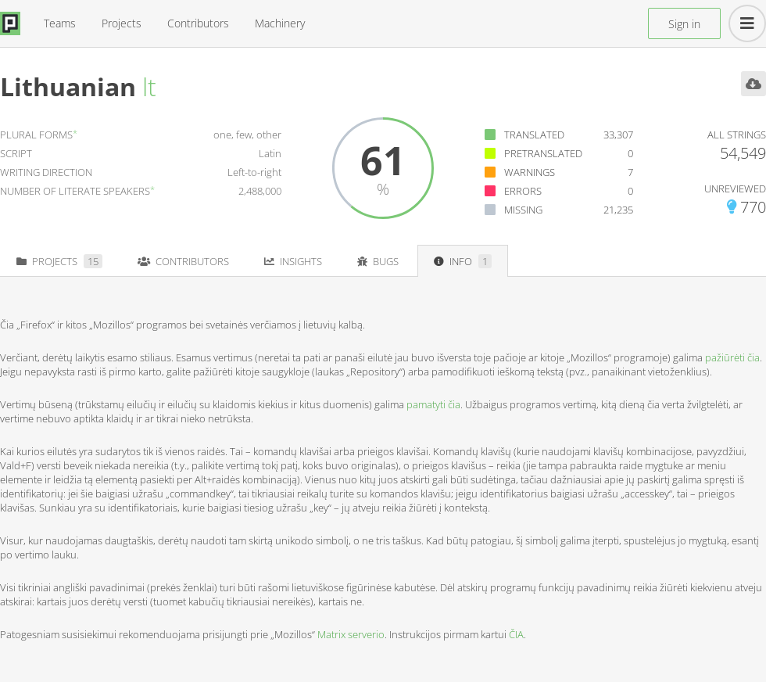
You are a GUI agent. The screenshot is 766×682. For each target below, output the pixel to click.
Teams (60, 23)
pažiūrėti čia (732, 357)
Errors (523, 191)
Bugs (378, 261)
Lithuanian (68, 86)
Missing (523, 210)
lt (149, 86)
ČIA (516, 634)
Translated (534, 134)
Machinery (280, 23)
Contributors (198, 23)
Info (463, 261)
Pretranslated (543, 153)
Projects (121, 23)
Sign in (684, 23)
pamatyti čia (433, 404)
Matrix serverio (351, 634)
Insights (293, 261)
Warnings (529, 172)
